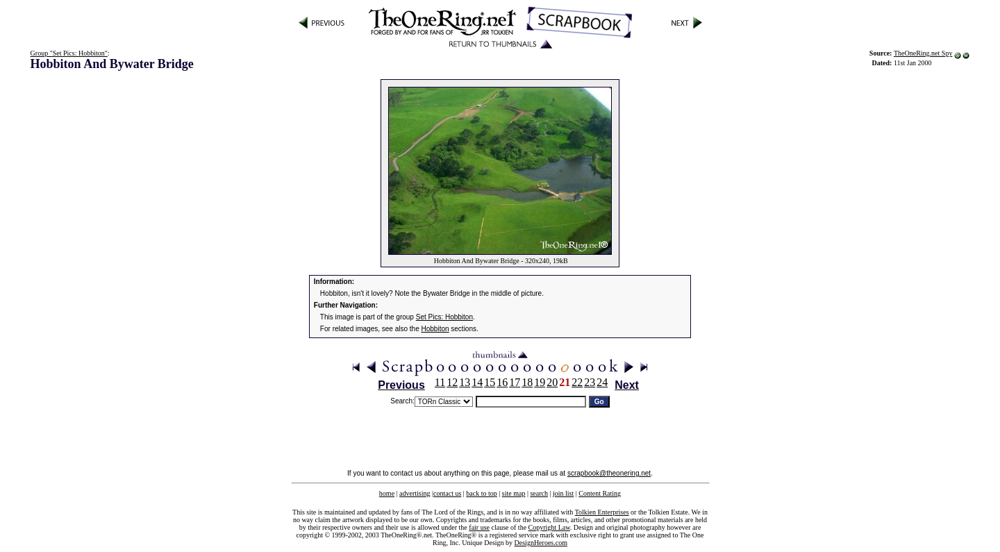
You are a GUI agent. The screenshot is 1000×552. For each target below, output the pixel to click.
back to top (481, 493)
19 (539, 382)
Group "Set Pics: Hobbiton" (69, 53)
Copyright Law (549, 527)
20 (552, 382)
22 (577, 382)
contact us (447, 493)
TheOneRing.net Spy (923, 53)
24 (602, 382)
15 (489, 382)
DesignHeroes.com (541, 542)
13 (464, 382)
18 (527, 382)
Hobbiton (435, 329)
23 (589, 382)
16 (502, 382)
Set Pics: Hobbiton (444, 317)
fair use (479, 527)
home (386, 493)
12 (452, 382)
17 (514, 382)
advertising (414, 493)
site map (514, 493)
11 (440, 382)
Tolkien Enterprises (602, 512)
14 (477, 382)
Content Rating (599, 493)
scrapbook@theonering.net (609, 473)
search (539, 493)
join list (563, 493)
